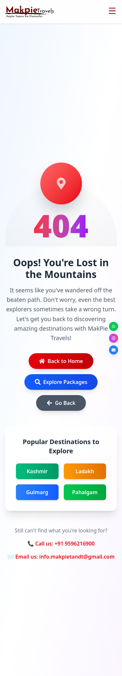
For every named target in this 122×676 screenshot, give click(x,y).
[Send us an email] (113, 350)
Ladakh (84, 471)
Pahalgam (85, 492)
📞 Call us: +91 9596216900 (61, 543)
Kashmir (37, 471)
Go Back (61, 403)
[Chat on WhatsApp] (113, 326)
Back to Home (61, 361)
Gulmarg (37, 492)
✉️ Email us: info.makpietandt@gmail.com (61, 556)
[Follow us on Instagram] (113, 338)
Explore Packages (61, 382)
